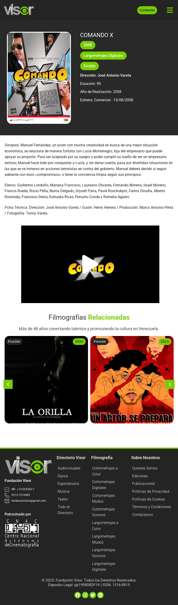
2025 (165, 341)
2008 (88, 45)
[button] (90, 264)
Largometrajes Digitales (103, 55)
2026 (79, 341)
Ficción (89, 66)
